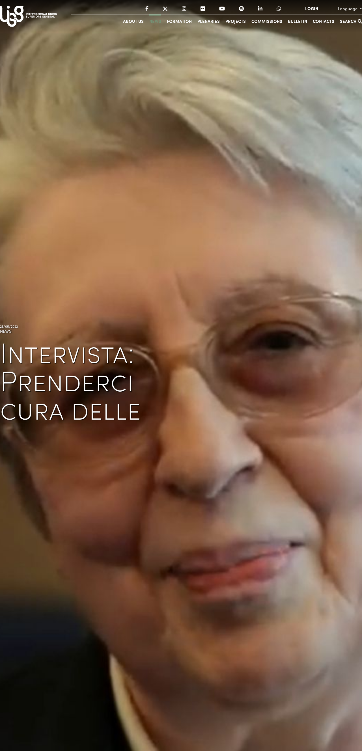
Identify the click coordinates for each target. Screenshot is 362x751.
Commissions (266, 21)
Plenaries (208, 21)
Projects (235, 21)
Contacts (323, 21)
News (155, 21)
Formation (179, 21)
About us (133, 21)
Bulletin (297, 21)
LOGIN (311, 8)
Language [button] (348, 8)
